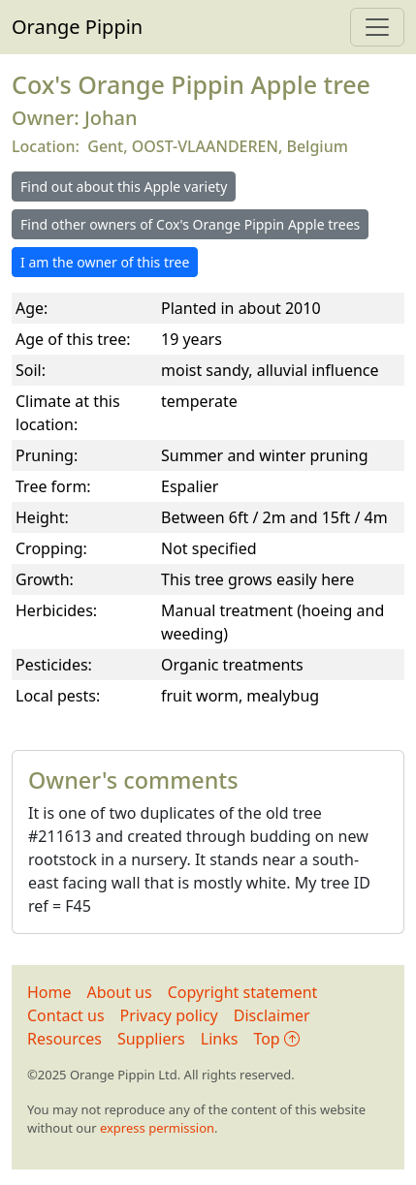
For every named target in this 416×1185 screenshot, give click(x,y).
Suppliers (151, 1038)
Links (220, 1038)
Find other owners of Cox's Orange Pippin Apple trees (190, 224)
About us (119, 992)
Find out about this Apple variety (123, 186)
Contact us (66, 1015)
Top (276, 1038)
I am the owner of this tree (104, 262)
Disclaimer (272, 1015)
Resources (64, 1038)
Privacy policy (169, 1015)
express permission (157, 1128)
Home (49, 992)
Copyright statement (243, 992)
